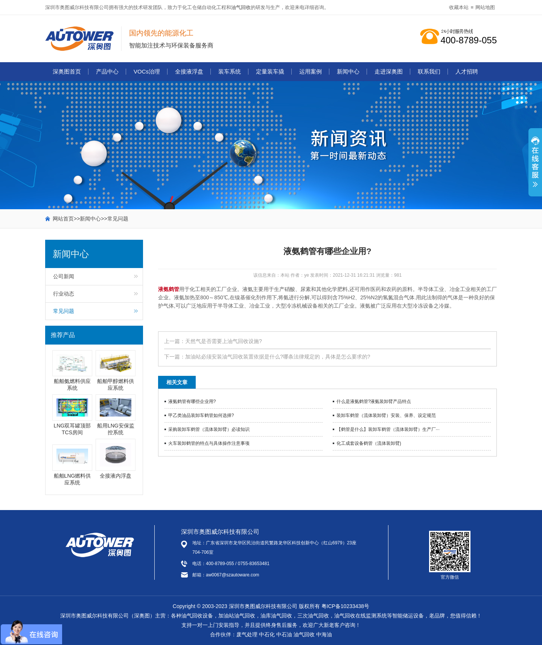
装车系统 (229, 71)
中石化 (267, 634)
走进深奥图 (389, 71)
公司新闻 (63, 276)
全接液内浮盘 (115, 476)
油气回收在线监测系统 (360, 616)
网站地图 (485, 7)
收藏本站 (459, 7)
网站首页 (63, 219)
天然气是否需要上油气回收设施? (223, 341)
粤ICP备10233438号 (345, 606)
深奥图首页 (67, 71)
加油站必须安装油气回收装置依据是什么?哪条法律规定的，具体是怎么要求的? (277, 357)
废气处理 (246, 634)
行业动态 (63, 294)
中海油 (324, 634)
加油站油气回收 (236, 616)
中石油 (284, 634)
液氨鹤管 (168, 289)
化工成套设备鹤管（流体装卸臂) (368, 443)
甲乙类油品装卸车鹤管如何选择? (201, 415)
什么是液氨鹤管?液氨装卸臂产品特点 (373, 401)
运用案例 (310, 71)
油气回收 (241, 7)
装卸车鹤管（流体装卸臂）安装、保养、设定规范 (386, 415)
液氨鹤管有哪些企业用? (192, 401)
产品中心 (107, 71)
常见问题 (117, 219)
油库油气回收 (276, 616)
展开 (535, 166)
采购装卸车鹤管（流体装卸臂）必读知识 (209, 429)
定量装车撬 (270, 71)
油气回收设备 (197, 616)
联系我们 (429, 71)
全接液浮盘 (189, 71)
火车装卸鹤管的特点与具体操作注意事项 (209, 443)
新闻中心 (348, 71)
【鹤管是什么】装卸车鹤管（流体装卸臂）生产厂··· (388, 429)
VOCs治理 (147, 71)
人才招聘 (466, 71)
